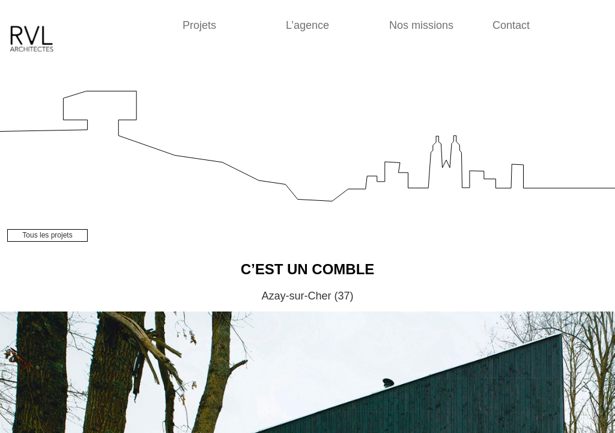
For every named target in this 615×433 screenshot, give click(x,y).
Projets (199, 25)
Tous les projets (47, 235)
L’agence (307, 25)
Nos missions (421, 25)
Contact (511, 25)
